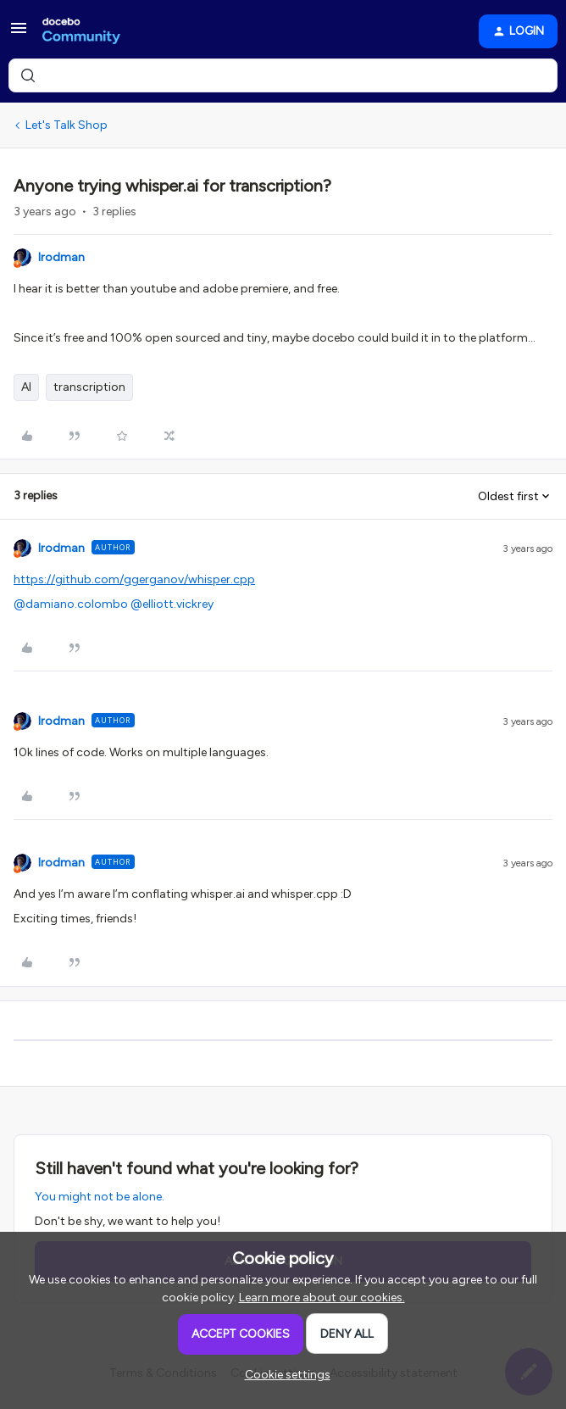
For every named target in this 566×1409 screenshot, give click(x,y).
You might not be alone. (99, 1196)
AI (26, 387)
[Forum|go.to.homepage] (81, 31)
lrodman (61, 257)
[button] (18, 34)
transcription (89, 387)
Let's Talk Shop (66, 125)
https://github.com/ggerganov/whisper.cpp (134, 579)
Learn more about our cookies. (322, 1297)
